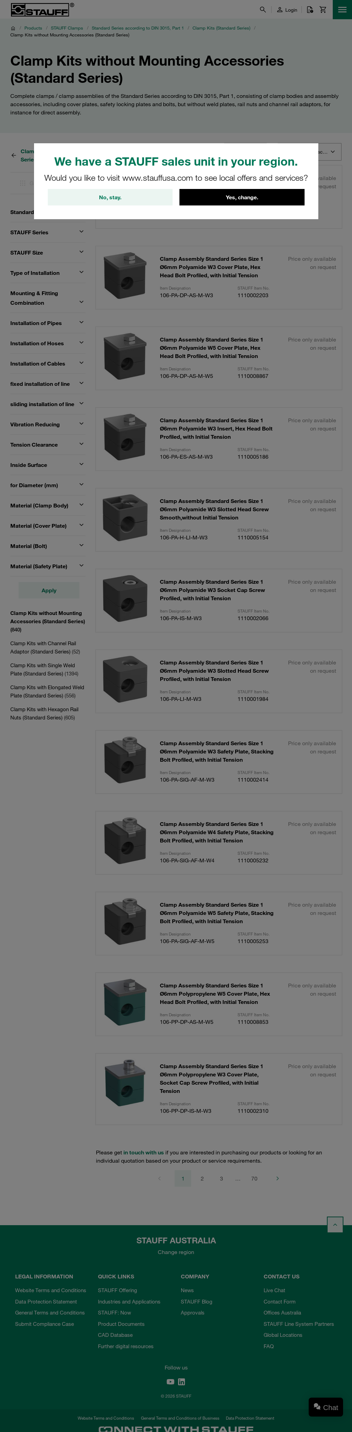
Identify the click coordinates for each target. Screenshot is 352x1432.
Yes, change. (242, 197)
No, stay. (110, 197)
